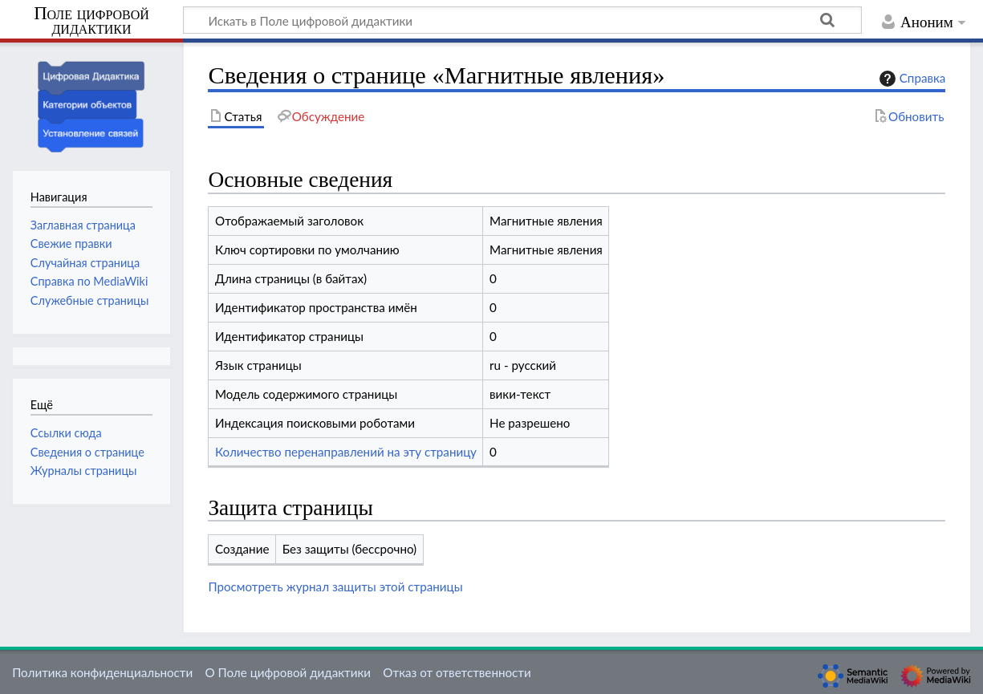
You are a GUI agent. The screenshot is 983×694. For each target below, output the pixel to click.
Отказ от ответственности (456, 672)
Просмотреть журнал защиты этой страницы (335, 586)
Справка (910, 79)
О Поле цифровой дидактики (288, 672)
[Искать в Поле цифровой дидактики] (522, 20)
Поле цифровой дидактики (91, 21)
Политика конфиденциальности (102, 672)
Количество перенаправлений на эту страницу (346, 451)
